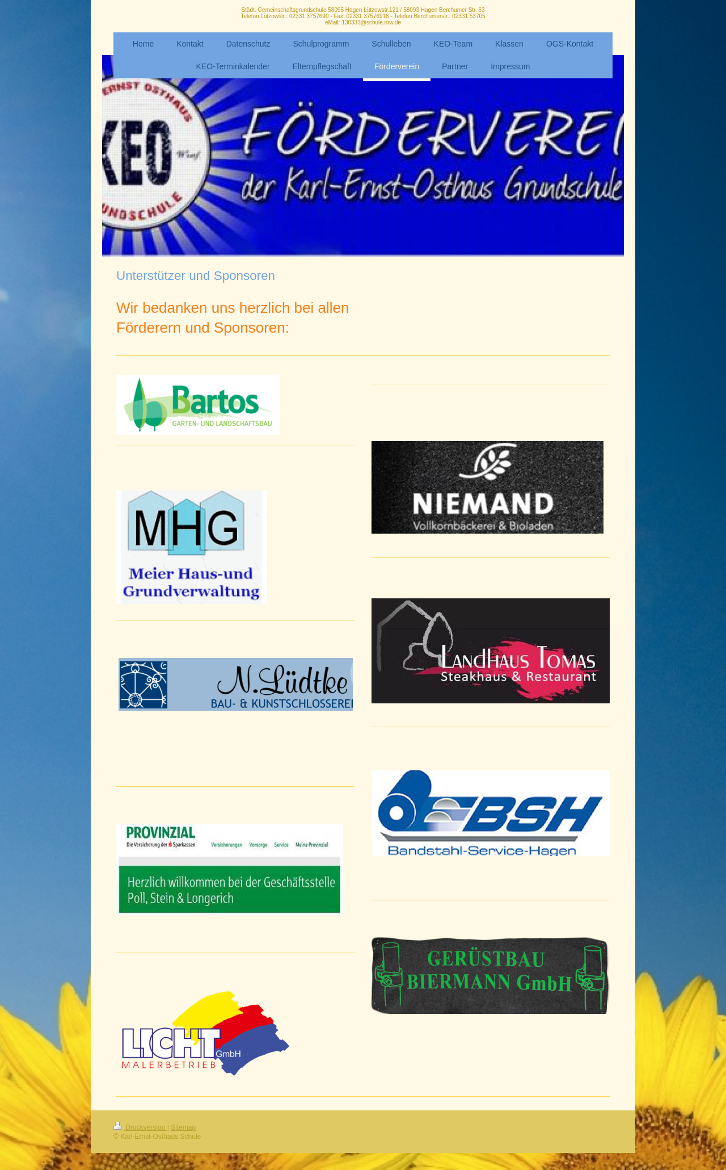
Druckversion (140, 1127)
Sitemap (183, 1127)
